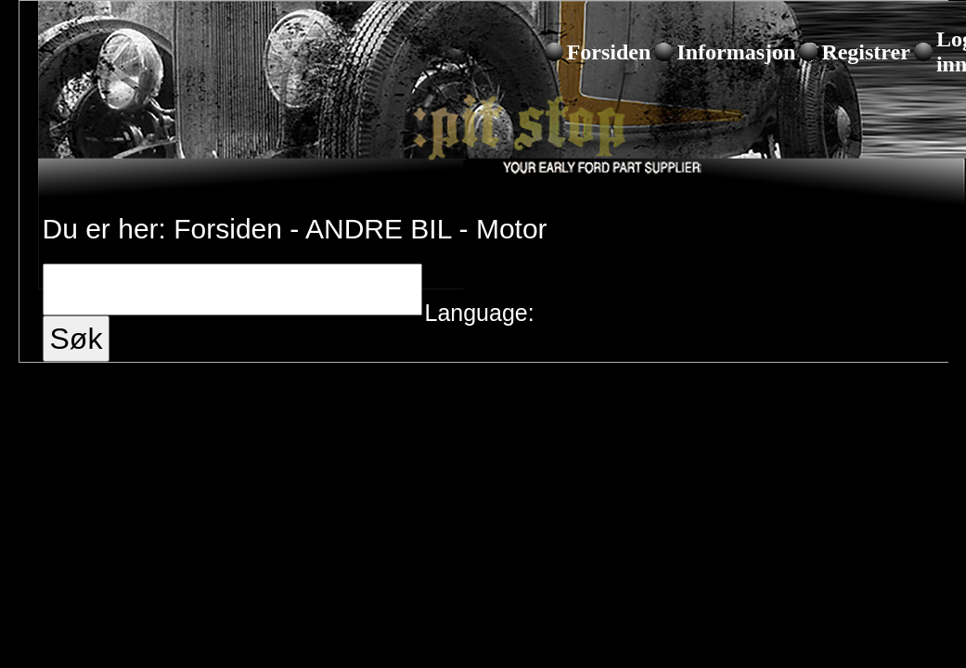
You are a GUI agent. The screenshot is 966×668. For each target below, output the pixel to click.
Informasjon (735, 52)
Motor (511, 228)
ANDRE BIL (378, 228)
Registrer (865, 52)
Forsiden (609, 52)
